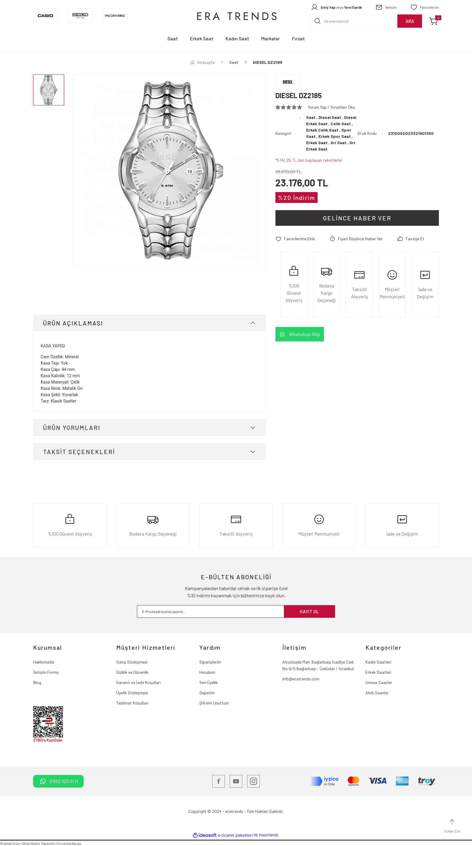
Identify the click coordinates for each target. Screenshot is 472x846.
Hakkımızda (43, 661)
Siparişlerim (210, 661)
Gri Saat (338, 142)
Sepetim (207, 692)
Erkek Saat (317, 142)
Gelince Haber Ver (357, 218)
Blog (37, 682)
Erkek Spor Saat (334, 136)
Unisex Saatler (378, 682)
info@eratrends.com (300, 678)
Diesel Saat (329, 117)
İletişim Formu (46, 672)
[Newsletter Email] (236, 611)
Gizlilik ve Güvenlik (132, 672)
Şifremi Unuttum (214, 702)
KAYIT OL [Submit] (309, 611)
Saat (310, 117)
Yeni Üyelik (208, 682)
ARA (409, 21)
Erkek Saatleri (378, 672)
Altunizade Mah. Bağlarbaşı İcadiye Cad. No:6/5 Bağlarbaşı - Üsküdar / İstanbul (318, 665)
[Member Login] (336, 7)
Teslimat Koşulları (132, 702)
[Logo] (236, 16)
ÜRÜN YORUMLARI (72, 427)
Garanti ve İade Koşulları (138, 682)
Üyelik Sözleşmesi (132, 692)
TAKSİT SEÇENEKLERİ (79, 451)
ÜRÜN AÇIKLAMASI (73, 323)
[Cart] (434, 21)
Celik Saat (341, 123)
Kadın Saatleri (378, 661)
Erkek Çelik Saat (322, 129)
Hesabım (207, 672)
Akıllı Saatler (377, 692)
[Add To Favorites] (295, 238)
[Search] (366, 21)
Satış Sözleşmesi (132, 661)
